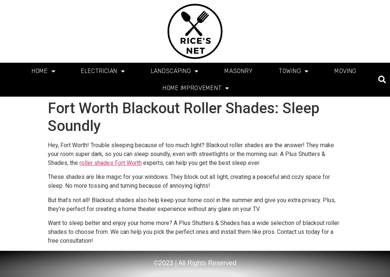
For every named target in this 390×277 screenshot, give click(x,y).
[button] (382, 79)
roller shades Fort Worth (110, 162)
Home (44, 71)
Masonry (238, 71)
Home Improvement (196, 88)
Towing (294, 71)
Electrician (103, 71)
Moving (345, 71)
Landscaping (175, 71)
